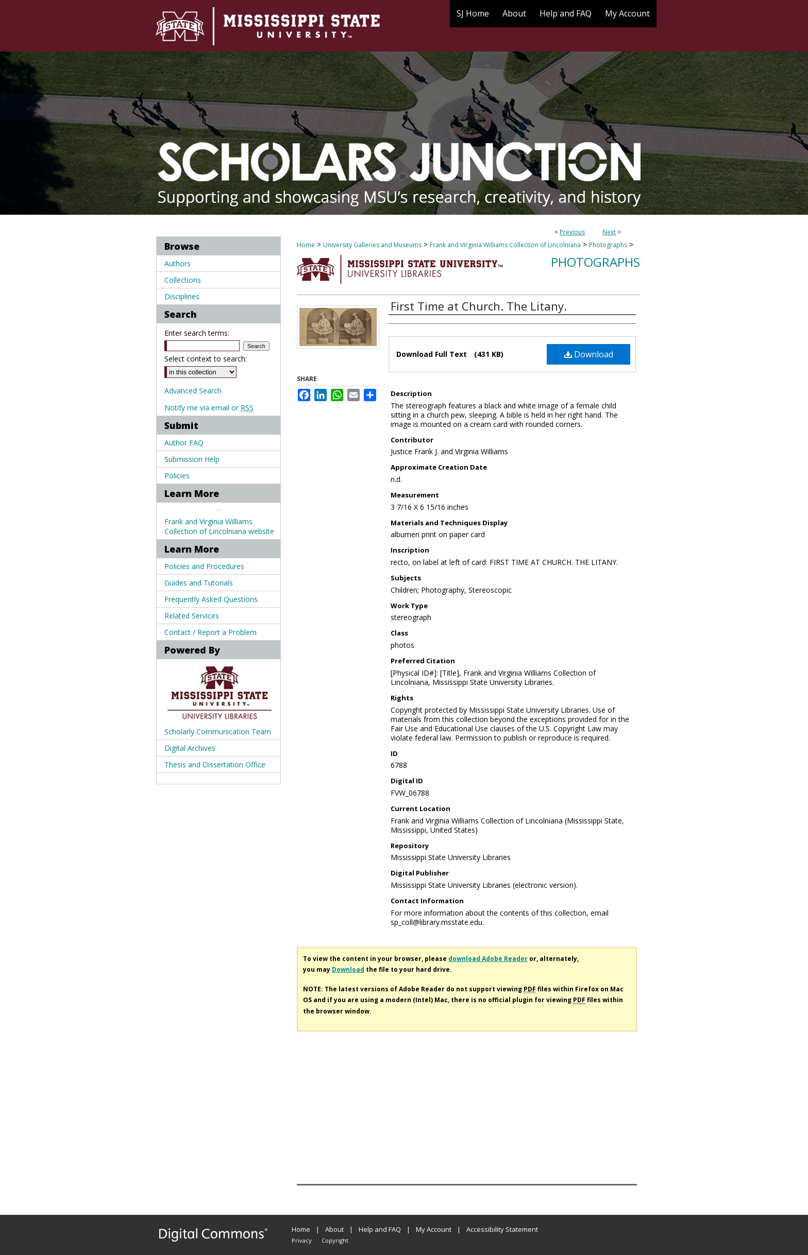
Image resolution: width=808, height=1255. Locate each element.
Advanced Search (193, 391)
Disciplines (181, 296)
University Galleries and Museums (372, 244)
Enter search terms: (196, 333)
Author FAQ (184, 443)
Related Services (191, 616)
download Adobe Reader (488, 958)
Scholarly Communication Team (217, 731)
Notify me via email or (209, 407)
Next (609, 232)
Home (306, 244)
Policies (177, 475)
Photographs (608, 244)
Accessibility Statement (502, 1229)
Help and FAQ (380, 1229)
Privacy (302, 1240)
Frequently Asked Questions (211, 599)
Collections (182, 280)
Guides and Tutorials (198, 583)
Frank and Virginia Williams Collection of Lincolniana (505, 244)
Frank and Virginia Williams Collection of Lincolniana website (219, 526)
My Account (433, 1229)
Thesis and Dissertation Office (214, 764)
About (334, 1229)
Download (588, 354)
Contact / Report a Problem (210, 632)
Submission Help (192, 459)
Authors (177, 263)
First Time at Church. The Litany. (479, 306)
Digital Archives (189, 748)
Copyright (335, 1240)
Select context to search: (205, 359)
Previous (572, 232)
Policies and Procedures (204, 566)
